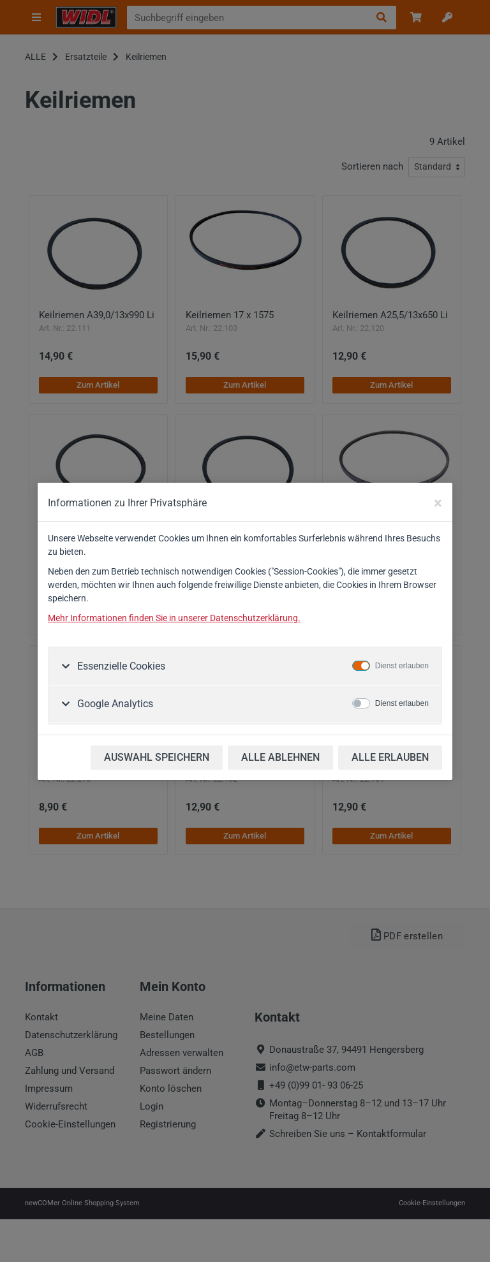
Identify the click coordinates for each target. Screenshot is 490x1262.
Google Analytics (114, 704)
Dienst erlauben (402, 665)
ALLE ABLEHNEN (280, 757)
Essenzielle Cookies (120, 666)
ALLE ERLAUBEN (390, 757)
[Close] (438, 503)
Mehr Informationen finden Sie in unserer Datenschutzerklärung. (174, 618)
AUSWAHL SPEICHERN (156, 757)
